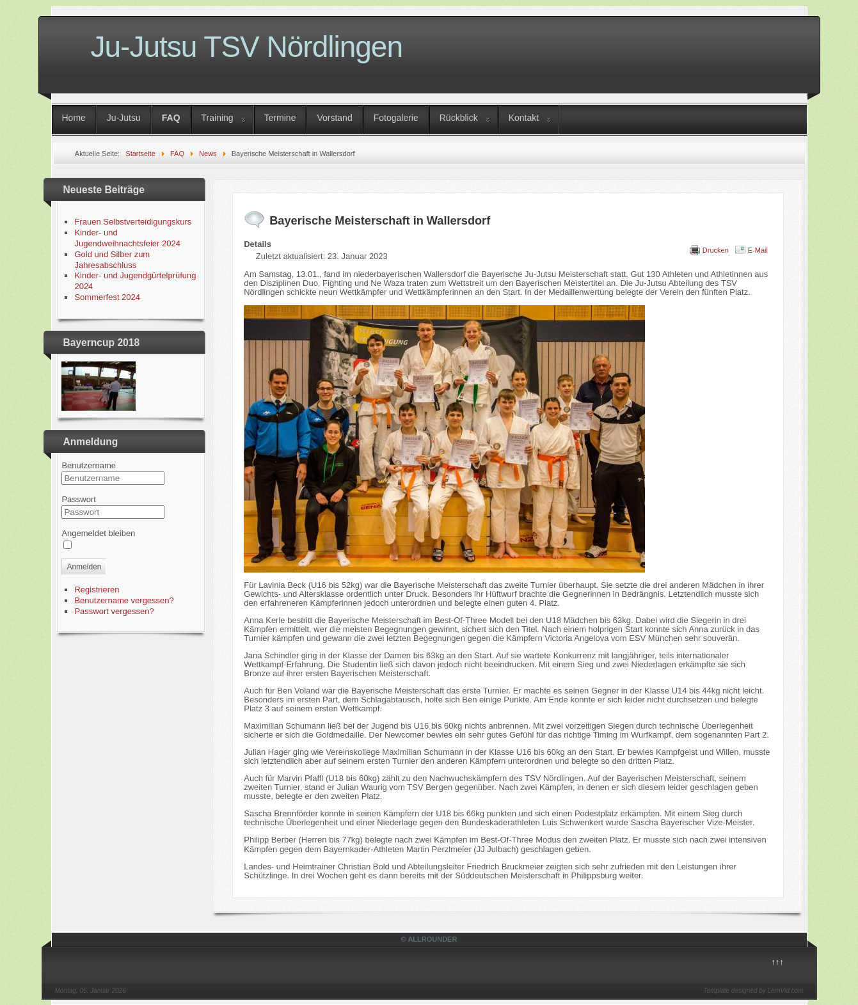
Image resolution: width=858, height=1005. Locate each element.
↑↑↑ (777, 962)
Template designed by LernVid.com (753, 990)
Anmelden (84, 566)
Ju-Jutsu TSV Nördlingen (247, 46)
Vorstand (334, 118)
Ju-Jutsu (124, 118)
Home (74, 118)
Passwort (78, 499)
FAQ (171, 118)
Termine (280, 118)
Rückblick (459, 118)
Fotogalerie (396, 118)
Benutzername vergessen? (123, 600)
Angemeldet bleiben (98, 533)
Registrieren (96, 589)
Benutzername (88, 465)
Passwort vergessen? (114, 611)
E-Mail (758, 250)
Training (218, 118)
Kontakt (524, 118)
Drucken (716, 250)
